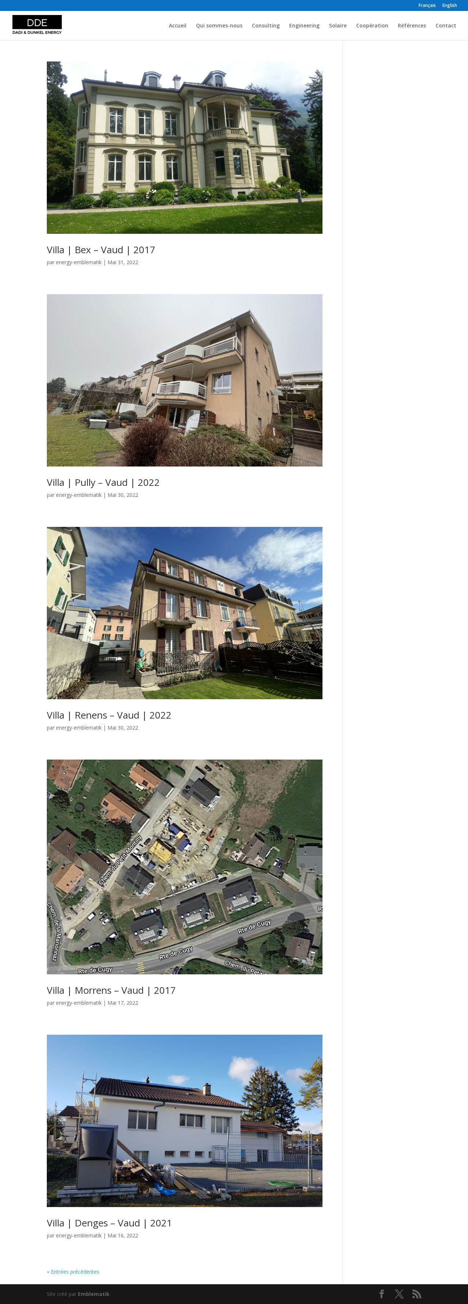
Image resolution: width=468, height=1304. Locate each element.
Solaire (338, 26)
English (449, 5)
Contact (445, 26)
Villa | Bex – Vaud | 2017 (101, 249)
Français (427, 5)
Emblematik (94, 1293)
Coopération (372, 26)
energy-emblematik (79, 262)
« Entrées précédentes (73, 1271)
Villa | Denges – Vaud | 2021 (109, 1222)
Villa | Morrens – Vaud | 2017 (111, 990)
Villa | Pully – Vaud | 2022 (103, 482)
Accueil (177, 26)
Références (412, 26)
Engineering (304, 26)
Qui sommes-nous (219, 26)
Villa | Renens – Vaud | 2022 (109, 715)
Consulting (266, 26)
